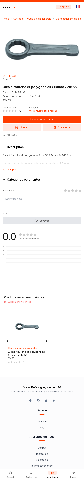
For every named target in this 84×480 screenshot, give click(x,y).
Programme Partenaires (42, 409)
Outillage (18, 18)
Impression (42, 358)
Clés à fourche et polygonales (44, 111)
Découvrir (42, 326)
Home (6, 18)
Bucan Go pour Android (42, 421)
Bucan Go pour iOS (42, 415)
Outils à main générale (39, 18)
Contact (42, 353)
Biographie (42, 364)
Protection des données (42, 382)
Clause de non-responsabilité (42, 376)
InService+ (42, 403)
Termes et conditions (42, 370)
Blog (42, 332)
